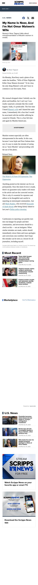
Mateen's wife (13, 110)
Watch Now (32, 3)
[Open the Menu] (3, 3)
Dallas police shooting (18, 209)
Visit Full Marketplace (29, 300)
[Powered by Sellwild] (33, 406)
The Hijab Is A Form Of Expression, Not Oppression (19, 176)
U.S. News (6, 18)
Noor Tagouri (13, 70)
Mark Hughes (10, 204)
